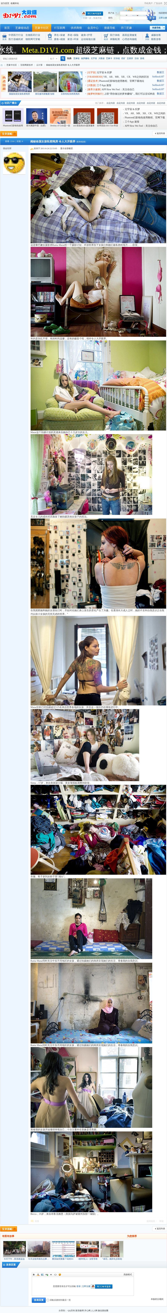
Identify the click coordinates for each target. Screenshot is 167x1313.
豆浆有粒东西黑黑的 (70, 94)
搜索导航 (109, 27)
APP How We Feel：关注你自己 (118, 89)
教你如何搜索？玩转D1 (63, 1259)
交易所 (130, 58)
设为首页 (5, 3)
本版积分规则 (157, 1299)
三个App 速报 (104, 85)
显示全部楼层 (66, 148)
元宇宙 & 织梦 (104, 72)
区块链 (117, 58)
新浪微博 (79, 1310)
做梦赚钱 (85, 58)
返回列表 (161, 133)
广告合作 (158, 3)
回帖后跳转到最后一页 (59, 1300)
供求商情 (76, 27)
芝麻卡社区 (42, 27)
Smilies (60, 1274)
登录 (78, 1286)
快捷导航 (156, 28)
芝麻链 (76, 58)
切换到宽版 (165, 3)
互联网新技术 (26, 65)
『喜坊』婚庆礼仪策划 (111, 1259)
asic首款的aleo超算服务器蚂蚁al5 (84, 119)
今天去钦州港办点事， (38, 1259)
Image (42, 1274)
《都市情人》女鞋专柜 (87, 1259)
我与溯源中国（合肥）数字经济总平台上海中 (36, 119)
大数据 (101, 58)
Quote (51, 1274)
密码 (110, 18)
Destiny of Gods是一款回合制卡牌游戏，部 (60, 119)
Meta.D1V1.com (49, 50)
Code (55, 1274)
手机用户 (148, 3)
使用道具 (151, 1221)
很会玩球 (7, 148)
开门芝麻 (126, 27)
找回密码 (163, 13)
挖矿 (123, 58)
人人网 (94, 1310)
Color (38, 1274)
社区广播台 (11, 103)
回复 (37, 1221)
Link (46, 1274)
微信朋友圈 (103, 1310)
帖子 (52, 59)
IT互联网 (59, 27)
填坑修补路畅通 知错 (44, 94)
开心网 (87, 1310)
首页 (7, 27)
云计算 (39, 65)
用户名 (111, 13)
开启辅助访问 (143, 3)
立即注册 (163, 18)
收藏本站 (15, 3)
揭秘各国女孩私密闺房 (19, 94)
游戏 (142, 58)
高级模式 (128, 1274)
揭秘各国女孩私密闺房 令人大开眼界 (63, 65)
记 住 (152, 13)
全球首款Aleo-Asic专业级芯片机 (107, 119)
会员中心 (93, 27)
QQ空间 (71, 1310)
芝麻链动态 (22, 27)
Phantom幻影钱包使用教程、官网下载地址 (121, 81)
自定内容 (111, 103)
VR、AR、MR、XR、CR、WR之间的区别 (126, 77)
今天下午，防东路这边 (14, 1259)
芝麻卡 (109, 58)
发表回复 (11, 1264)
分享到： (63, 1310)
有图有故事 (8, 1236)
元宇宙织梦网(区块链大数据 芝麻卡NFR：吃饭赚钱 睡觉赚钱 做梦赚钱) (1, 65)
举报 (161, 1221)
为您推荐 (132, 1236)
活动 (137, 58)
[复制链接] (81, 141)
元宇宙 (94, 58)
